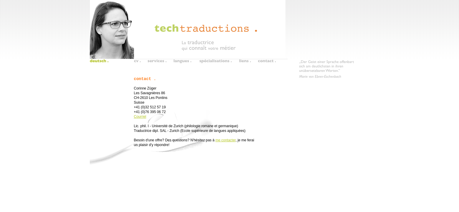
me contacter (226, 140)
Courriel (140, 117)
